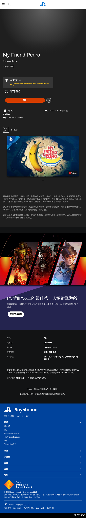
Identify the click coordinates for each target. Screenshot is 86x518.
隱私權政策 (17, 508)
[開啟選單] (3, 4)
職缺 (5, 430)
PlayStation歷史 (10, 444)
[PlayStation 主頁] (43, 4)
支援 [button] (43, 462)
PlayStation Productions (13, 437)
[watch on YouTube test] (73, 173)
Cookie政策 (40, 508)
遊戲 (12, 416)
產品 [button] (43, 451)
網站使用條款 (29, 508)
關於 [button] (43, 422)
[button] (43, 156)
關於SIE (7, 426)
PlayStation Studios (11, 433)
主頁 (5, 416)
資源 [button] (43, 468)
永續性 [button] (43, 457)
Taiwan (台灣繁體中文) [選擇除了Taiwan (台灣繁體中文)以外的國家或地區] (17, 505)
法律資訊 (7, 508)
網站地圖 (50, 508)
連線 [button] (43, 474)
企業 (5, 441)
